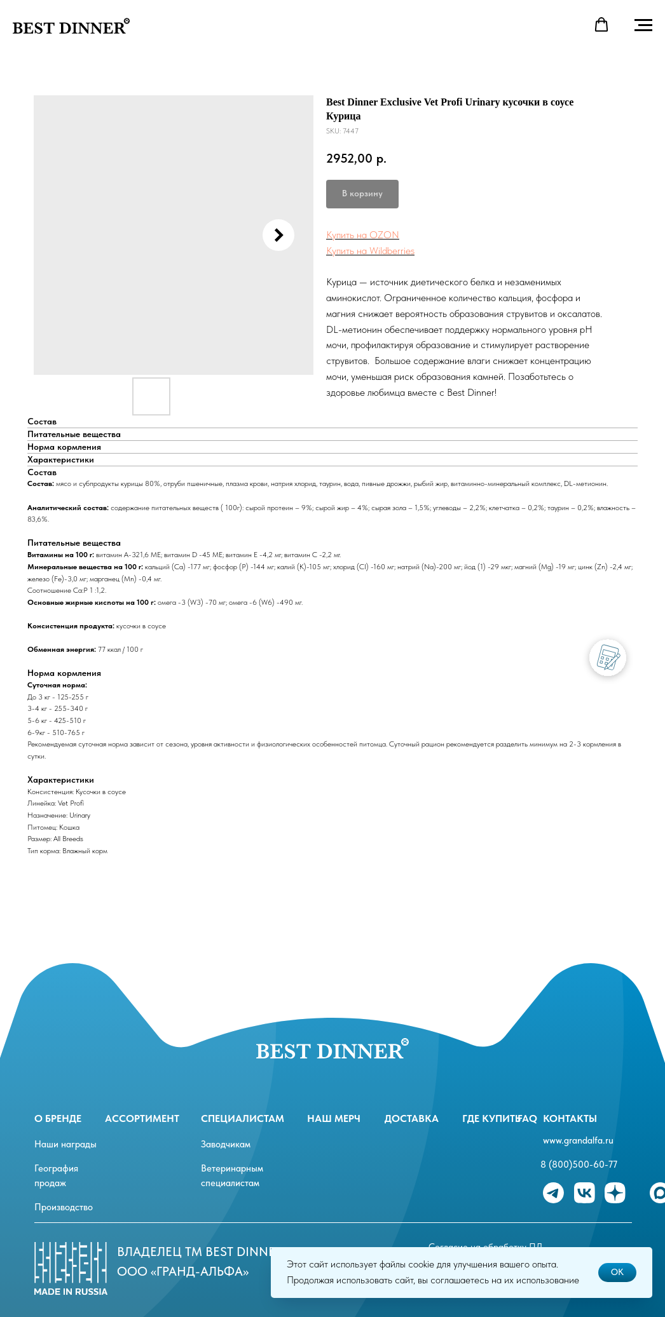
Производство (63, 1207)
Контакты (570, 1118)
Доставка (412, 1118)
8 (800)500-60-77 (578, 1164)
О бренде (57, 1118)
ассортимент (142, 1118)
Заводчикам (225, 1144)
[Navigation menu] (643, 25)
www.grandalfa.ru (578, 1140)
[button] (601, 24)
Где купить (491, 1118)
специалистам (242, 1118)
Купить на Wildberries (370, 251)
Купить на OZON (362, 235)
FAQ (527, 1118)
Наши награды (65, 1144)
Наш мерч (333, 1118)
